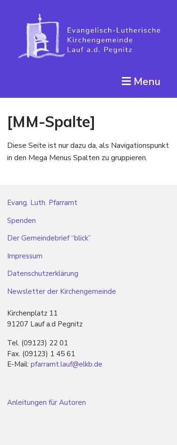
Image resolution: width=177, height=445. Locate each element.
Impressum (24, 256)
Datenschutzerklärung (42, 273)
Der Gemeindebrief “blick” (49, 238)
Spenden (21, 220)
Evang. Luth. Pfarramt (42, 202)
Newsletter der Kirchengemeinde (61, 291)
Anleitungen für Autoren (46, 402)
